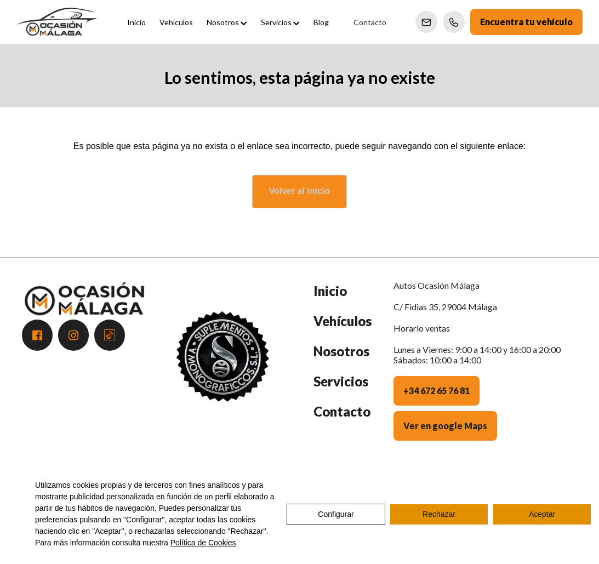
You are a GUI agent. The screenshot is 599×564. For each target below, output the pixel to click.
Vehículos (342, 321)
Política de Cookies (203, 542)
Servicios (340, 381)
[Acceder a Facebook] (37, 335)
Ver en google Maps (445, 425)
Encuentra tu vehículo (526, 21)
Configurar (335, 514)
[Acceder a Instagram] (73, 335)
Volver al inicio (299, 191)
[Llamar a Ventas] (454, 22)
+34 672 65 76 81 (436, 390)
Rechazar (439, 514)
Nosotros (341, 351)
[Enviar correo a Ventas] (426, 22)
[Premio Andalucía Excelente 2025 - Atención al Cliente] (222, 368)
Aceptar (542, 514)
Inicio (330, 291)
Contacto (341, 411)
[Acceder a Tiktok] (109, 335)
